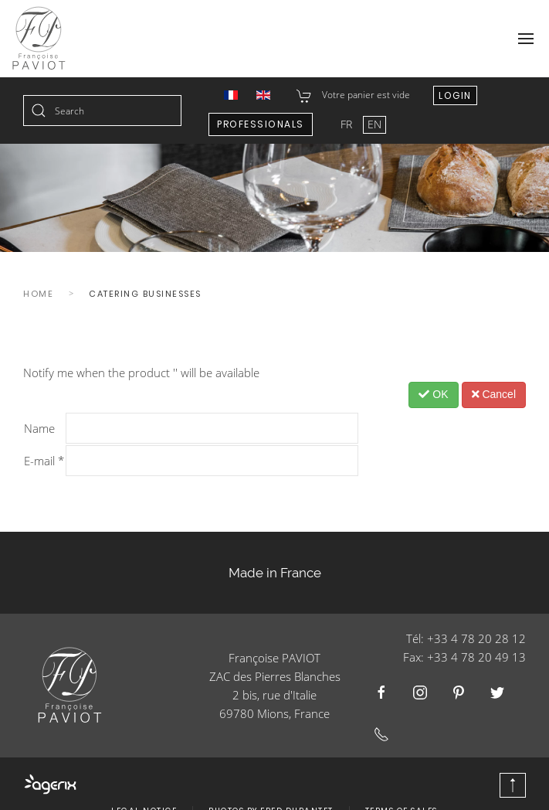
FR (348, 124)
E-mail (44, 460)
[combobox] (102, 110)
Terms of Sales (401, 788)
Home (38, 294)
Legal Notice (144, 788)
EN (374, 124)
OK (433, 394)
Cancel (494, 394)
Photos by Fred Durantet (271, 788)
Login (455, 95)
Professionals (260, 124)
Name (39, 428)
